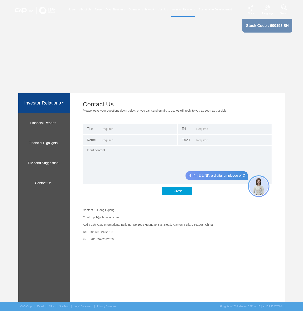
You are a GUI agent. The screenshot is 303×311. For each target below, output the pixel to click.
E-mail (40, 306)
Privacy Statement (107, 306)
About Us (85, 9)
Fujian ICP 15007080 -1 (271, 306)
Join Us (163, 9)
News (98, 9)
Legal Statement (83, 306)
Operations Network (142, 9)
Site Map (64, 306)
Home (71, 9)
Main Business (115, 9)
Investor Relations (183, 9)
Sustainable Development (215, 9)
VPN (51, 306)
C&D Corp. (26, 306)
